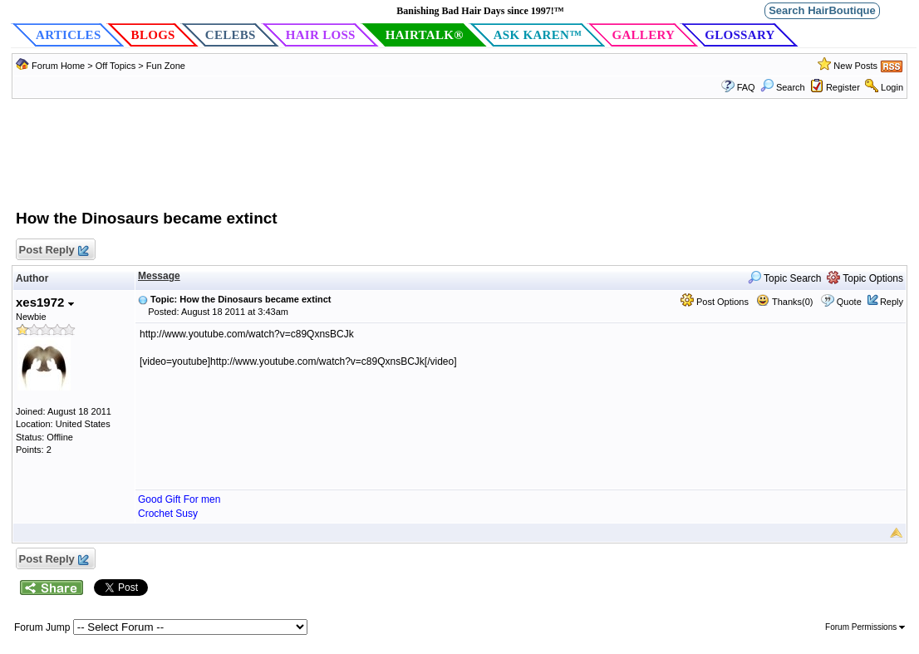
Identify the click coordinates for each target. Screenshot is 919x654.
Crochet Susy (168, 513)
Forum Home (58, 66)
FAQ (746, 87)
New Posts (855, 66)
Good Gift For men (179, 499)
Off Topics (116, 66)
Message (159, 276)
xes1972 (45, 302)
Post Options (715, 302)
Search (782, 87)
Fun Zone (165, 66)
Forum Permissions (865, 627)
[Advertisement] (459, 162)
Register (843, 87)
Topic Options (865, 278)
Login (892, 87)
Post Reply (53, 250)
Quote (849, 302)
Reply (891, 302)
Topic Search (785, 278)
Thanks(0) (784, 302)
